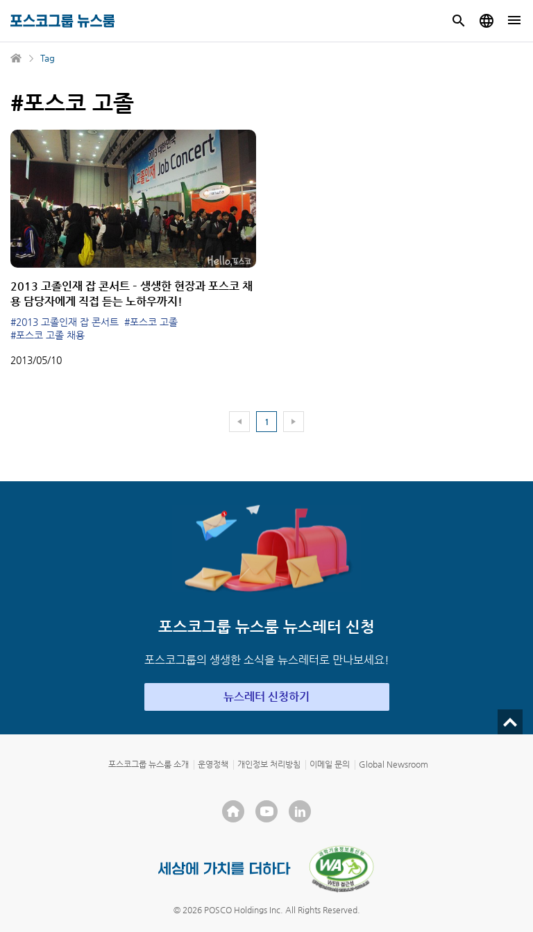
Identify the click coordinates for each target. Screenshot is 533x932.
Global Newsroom (393, 764)
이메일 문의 (330, 764)
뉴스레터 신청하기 (266, 696)
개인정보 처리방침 (269, 764)
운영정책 (213, 764)
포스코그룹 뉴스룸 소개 (148, 764)
